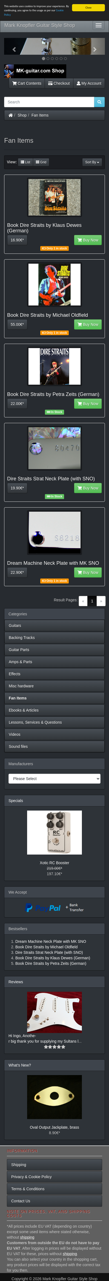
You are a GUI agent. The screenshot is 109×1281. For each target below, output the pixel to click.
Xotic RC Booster (54, 863)
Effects (15, 674)
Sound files (18, 746)
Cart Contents (26, 83)
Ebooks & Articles (24, 710)
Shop (22, 115)
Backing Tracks (22, 637)
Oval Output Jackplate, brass (54, 1127)
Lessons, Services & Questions (35, 722)
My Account (89, 83)
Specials (15, 800)
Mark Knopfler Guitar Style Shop (39, 25)
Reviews (15, 982)
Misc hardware (21, 686)
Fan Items (39, 115)
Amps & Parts (20, 662)
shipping (27, 1237)
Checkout (59, 83)
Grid (41, 162)
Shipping (18, 1164)
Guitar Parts (19, 650)
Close (88, 7)
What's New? (19, 1065)
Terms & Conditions (27, 1188)
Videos (15, 734)
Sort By (92, 162)
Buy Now (88, 240)
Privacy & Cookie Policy (31, 1176)
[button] (11, 46)
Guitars (15, 625)
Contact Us (20, 1201)
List (25, 162)
